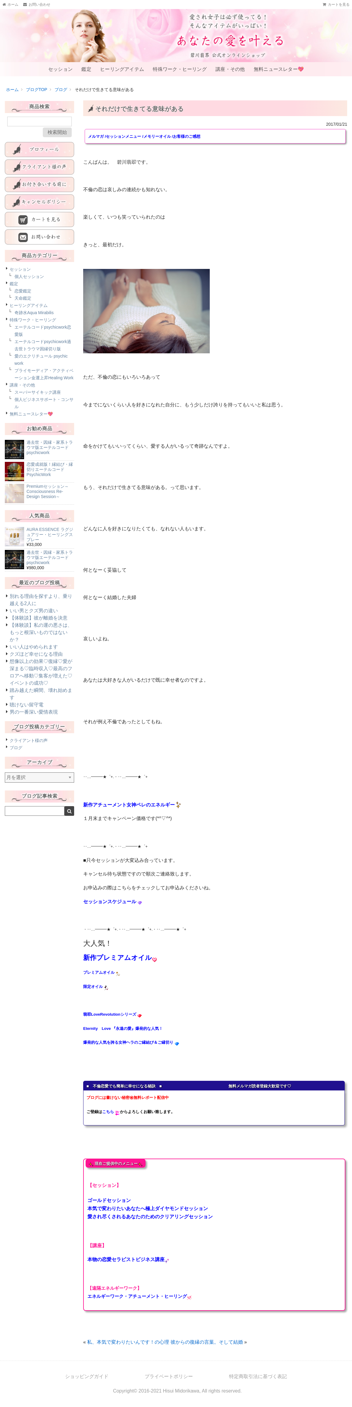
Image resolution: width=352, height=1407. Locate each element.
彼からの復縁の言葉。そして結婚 (207, 1349)
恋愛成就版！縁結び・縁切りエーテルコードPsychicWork (50, 476)
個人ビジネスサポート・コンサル (44, 411)
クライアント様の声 (29, 748)
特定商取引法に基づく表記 (258, 1383)
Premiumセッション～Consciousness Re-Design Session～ (48, 498)
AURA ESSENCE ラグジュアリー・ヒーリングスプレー (50, 542)
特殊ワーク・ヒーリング (178, 73)
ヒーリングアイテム (121, 73)
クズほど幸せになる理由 (36, 661)
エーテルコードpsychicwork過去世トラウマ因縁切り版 (42, 353)
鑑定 (87, 73)
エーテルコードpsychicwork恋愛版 (42, 338)
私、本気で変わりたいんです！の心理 (128, 1349)
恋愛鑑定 (22, 298)
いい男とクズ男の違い (34, 618)
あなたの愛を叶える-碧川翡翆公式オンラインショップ (176, 35)
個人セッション (29, 284)
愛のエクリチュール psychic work (41, 367)
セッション (63, 73)
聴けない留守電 (26, 712)
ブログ (16, 755)
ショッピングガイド (86, 1383)
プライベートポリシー (169, 1383)
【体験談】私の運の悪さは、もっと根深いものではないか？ (41, 640)
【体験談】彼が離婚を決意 (39, 625)
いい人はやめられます (34, 654)
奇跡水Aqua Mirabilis (34, 320)
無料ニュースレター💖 (276, 73)
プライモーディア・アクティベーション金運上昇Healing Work (44, 382)
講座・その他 (228, 73)
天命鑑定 (22, 305)
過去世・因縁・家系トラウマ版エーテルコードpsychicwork (50, 454)
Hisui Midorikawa (181, 1398)
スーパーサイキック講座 (37, 399)
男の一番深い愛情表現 (34, 719)
